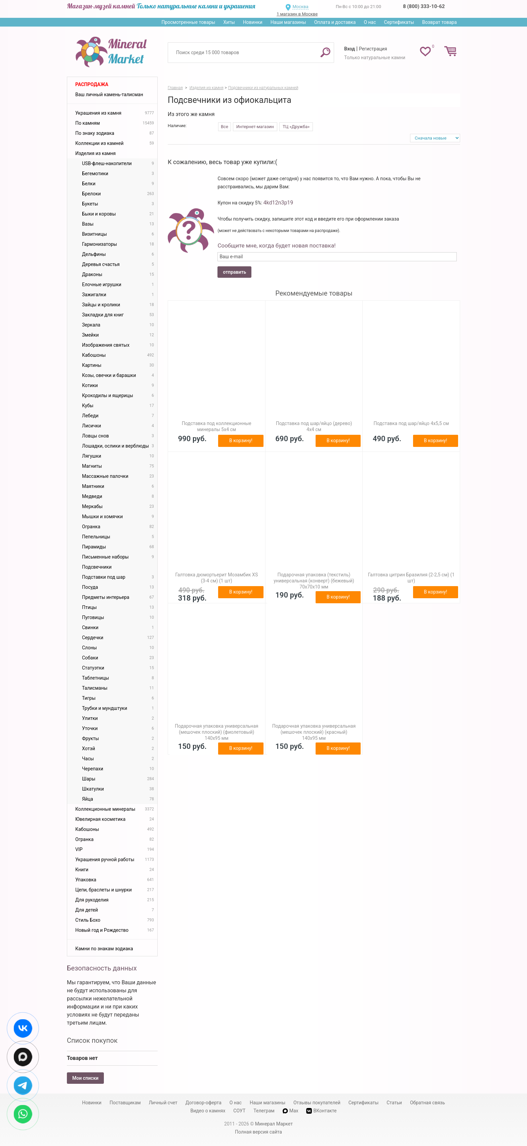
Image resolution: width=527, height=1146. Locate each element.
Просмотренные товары (188, 22)
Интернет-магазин (255, 126)
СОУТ (239, 1110)
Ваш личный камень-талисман (109, 94)
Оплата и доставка (335, 22)
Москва (300, 6)
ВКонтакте (321, 1111)
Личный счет (163, 1102)
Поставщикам (125, 1102)
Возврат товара (439, 22)
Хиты (229, 22)
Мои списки (85, 1078)
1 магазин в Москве (297, 13)
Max (290, 1110)
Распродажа (91, 84)
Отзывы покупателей (316, 1102)
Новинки (252, 22)
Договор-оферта (203, 1102)
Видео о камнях (208, 1110)
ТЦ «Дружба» (296, 126)
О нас (370, 22)
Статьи (394, 1102)
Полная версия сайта (258, 1132)
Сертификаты (399, 22)
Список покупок (92, 1040)
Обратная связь (427, 1102)
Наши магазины (288, 22)
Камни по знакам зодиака (104, 948)
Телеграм (263, 1110)
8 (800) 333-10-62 (424, 6)
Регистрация (373, 48)
